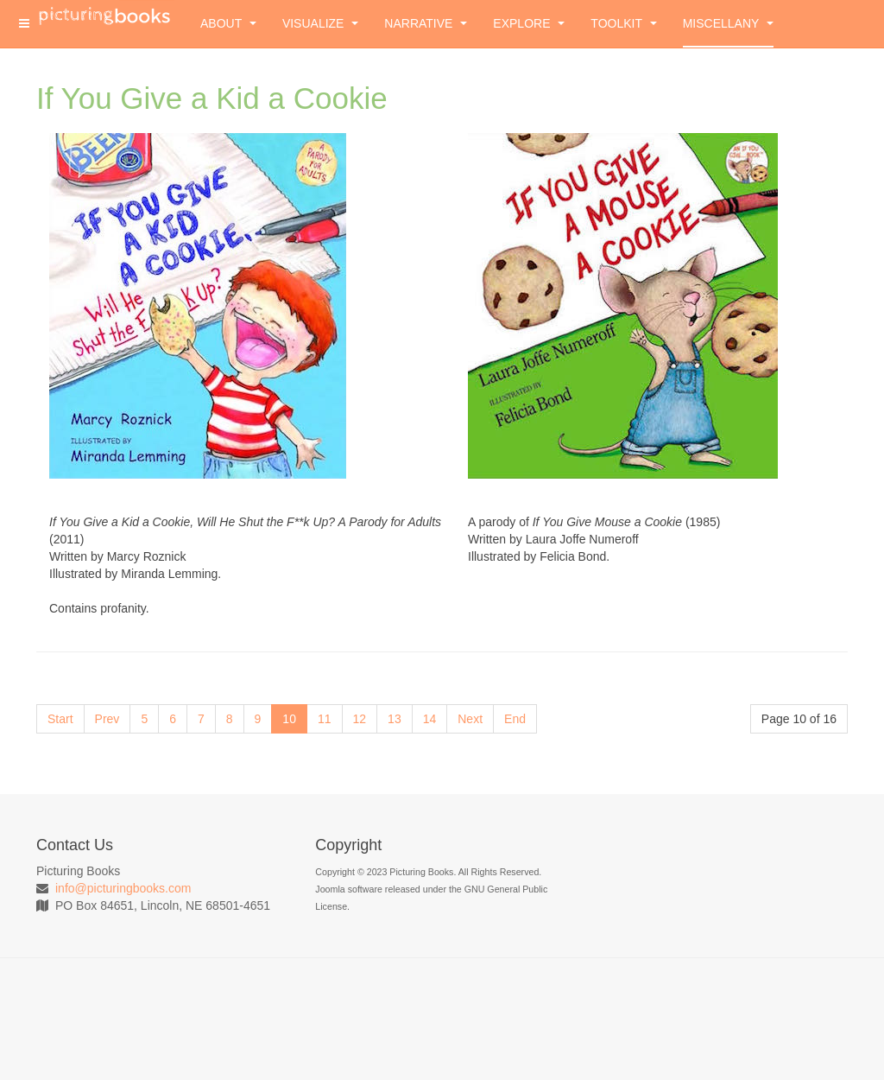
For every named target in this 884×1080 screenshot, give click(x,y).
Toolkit (623, 23)
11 (325, 719)
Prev (107, 719)
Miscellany (728, 23)
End (515, 719)
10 (289, 719)
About (228, 23)
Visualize (320, 23)
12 (360, 719)
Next (470, 719)
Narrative (425, 23)
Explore (529, 23)
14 (430, 719)
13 (394, 719)
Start (60, 719)
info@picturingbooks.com (123, 888)
